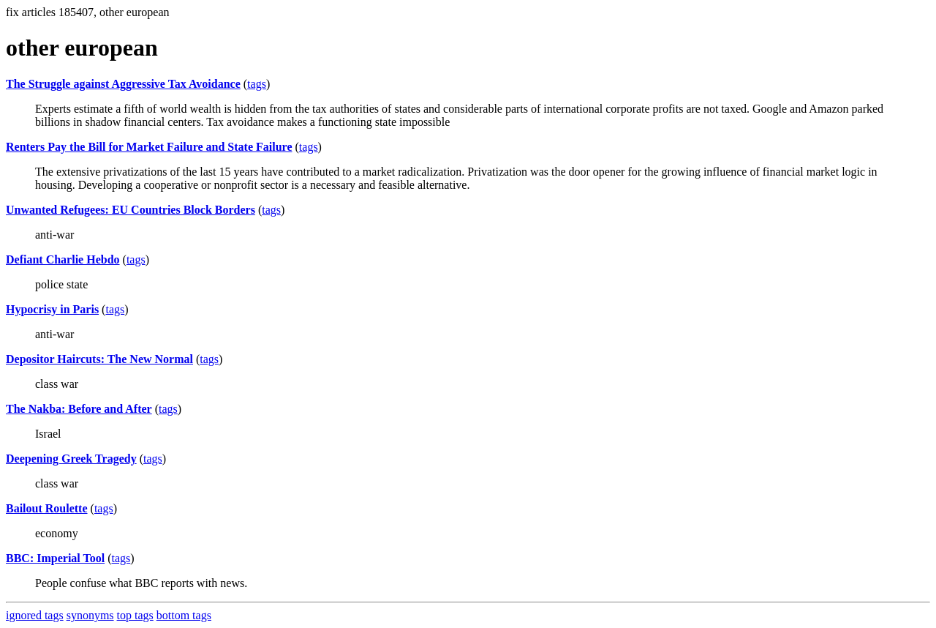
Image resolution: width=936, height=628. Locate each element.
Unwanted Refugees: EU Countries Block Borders (130, 209)
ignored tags (35, 615)
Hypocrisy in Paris (52, 309)
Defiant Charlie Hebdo (63, 259)
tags (256, 84)
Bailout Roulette (47, 508)
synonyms (90, 615)
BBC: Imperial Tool (55, 558)
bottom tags (183, 615)
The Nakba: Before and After (79, 409)
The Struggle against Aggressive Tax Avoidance (123, 84)
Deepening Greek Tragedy (71, 458)
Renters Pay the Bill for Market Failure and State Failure (149, 147)
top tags (135, 615)
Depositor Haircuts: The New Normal (99, 359)
